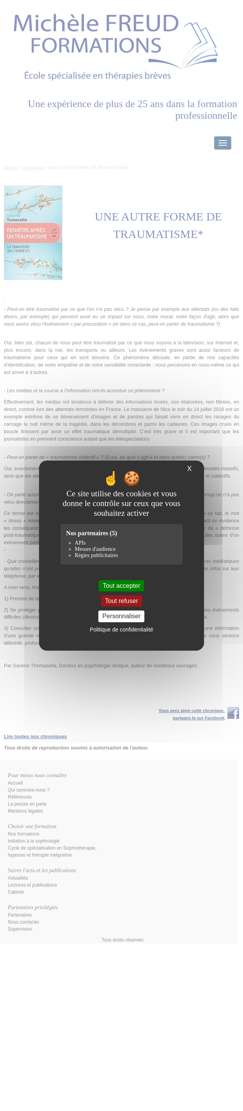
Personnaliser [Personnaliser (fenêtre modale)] (122, 616)
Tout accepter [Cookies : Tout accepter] (121, 585)
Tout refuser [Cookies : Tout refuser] (121, 601)
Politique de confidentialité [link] (121, 629)
